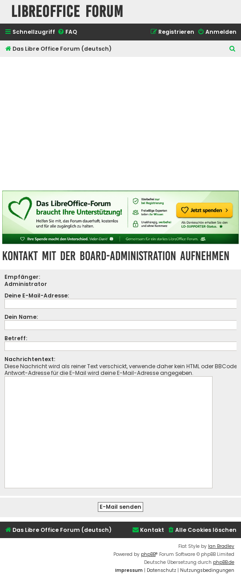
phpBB (148, 554)
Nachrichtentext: (29, 359)
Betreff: (15, 338)
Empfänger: (22, 277)
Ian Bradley (221, 546)
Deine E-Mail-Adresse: (36, 295)
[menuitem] (67, 32)
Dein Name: (21, 317)
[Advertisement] (120, 123)
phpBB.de (223, 562)
